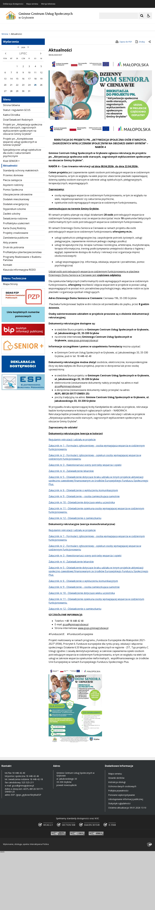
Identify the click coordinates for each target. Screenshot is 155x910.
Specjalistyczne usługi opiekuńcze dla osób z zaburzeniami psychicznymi (22, 210)
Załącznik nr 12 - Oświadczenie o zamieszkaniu (75, 575)
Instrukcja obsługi (116, 839)
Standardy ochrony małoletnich (20, 227)
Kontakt (7, 322)
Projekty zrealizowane (15, 290)
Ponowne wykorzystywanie (121, 852)
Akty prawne (10, 299)
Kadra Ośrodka (11, 172)
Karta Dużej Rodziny (14, 285)
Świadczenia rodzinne (15, 275)
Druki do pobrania (13, 304)
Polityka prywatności (118, 847)
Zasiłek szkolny (11, 271)
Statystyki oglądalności (119, 860)
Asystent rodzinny (13, 242)
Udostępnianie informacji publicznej (125, 856)
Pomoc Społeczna (13, 247)
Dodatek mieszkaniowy (16, 256)
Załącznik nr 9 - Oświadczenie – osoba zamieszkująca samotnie (84, 553)
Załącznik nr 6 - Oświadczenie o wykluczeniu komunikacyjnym (83, 547)
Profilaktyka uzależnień (16, 280)
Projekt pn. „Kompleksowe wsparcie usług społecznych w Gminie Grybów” (20, 199)
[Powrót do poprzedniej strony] (150, 99)
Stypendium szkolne (14, 266)
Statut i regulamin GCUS (16, 167)
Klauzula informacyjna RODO (19, 327)
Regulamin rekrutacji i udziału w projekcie (72, 496)
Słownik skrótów (116, 835)
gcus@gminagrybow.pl (67, 443)
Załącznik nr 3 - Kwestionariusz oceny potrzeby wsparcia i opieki (85, 522)
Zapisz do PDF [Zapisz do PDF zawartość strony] (123, 99)
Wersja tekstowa (48, 4)
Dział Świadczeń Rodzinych (18, 177)
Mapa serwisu (32, 4)
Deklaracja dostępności (13, 4)
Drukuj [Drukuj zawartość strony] (140, 99)
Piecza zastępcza (12, 237)
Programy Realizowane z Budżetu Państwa (22, 316)
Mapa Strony (10, 341)
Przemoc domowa (13, 232)
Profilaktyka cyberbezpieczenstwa (22, 309)
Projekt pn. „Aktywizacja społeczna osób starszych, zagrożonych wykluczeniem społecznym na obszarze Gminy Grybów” (22, 186)
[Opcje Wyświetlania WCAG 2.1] (148, 15)
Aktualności (10, 223)
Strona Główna (11, 162)
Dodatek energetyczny (16, 261)
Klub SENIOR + (11, 218)
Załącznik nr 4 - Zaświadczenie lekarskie (71, 528)
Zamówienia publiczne (15, 295)
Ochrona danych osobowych (122, 843)
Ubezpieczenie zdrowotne (17, 251)
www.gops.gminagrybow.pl (83, 397)
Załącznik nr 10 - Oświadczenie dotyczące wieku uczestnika (82, 559)
